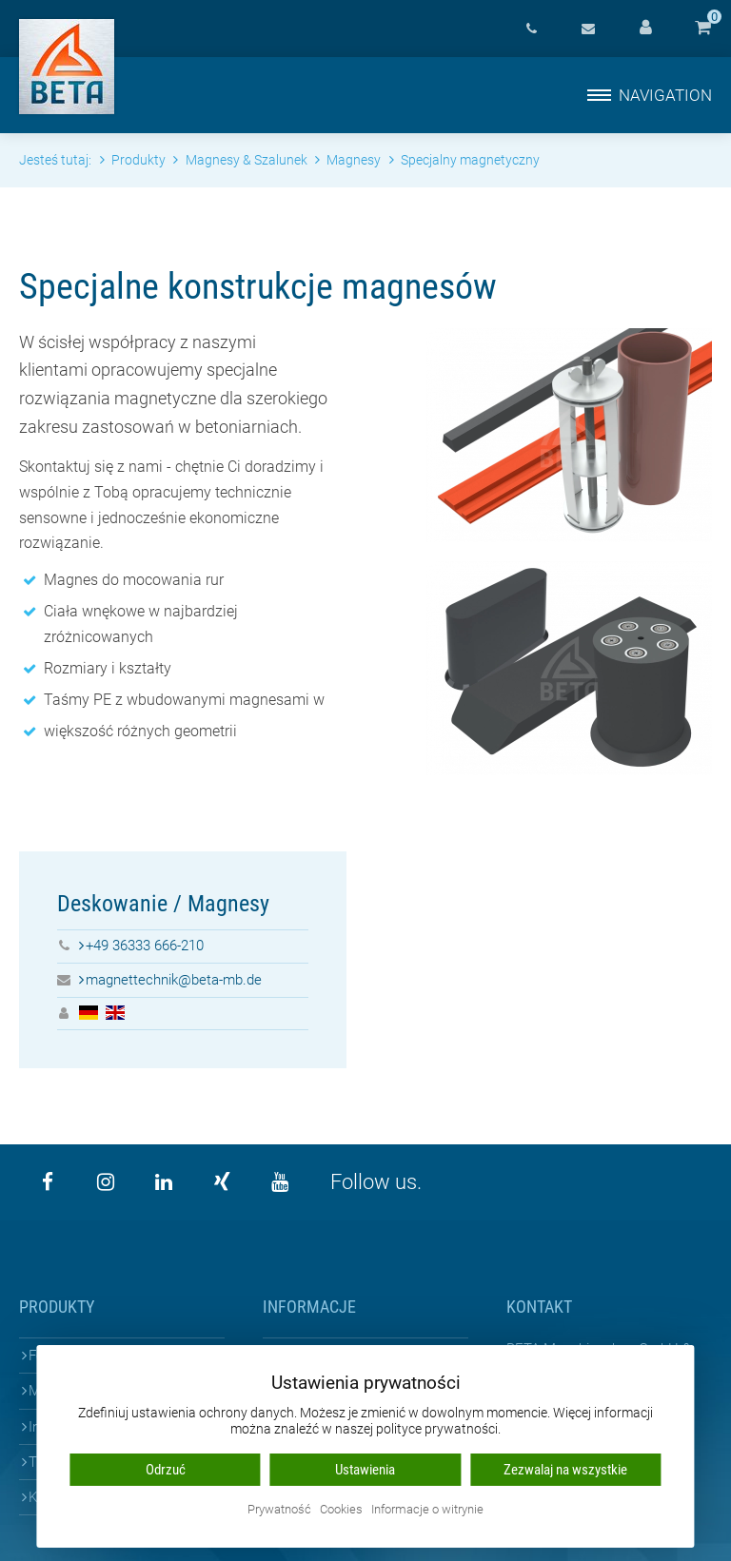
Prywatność (279, 1510)
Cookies (341, 1510)
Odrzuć (166, 1469)
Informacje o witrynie (427, 1510)
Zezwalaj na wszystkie (565, 1469)
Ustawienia (365, 1469)
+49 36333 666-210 (145, 945)
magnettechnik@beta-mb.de (174, 979)
